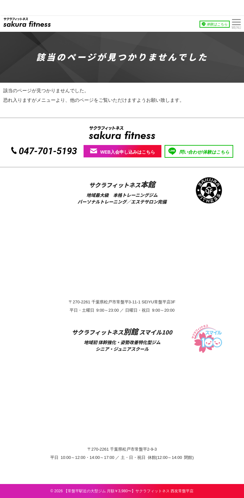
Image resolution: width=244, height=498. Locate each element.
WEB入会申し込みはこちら (122, 151)
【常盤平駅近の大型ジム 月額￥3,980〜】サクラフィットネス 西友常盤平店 (129, 491)
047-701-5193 (48, 151)
